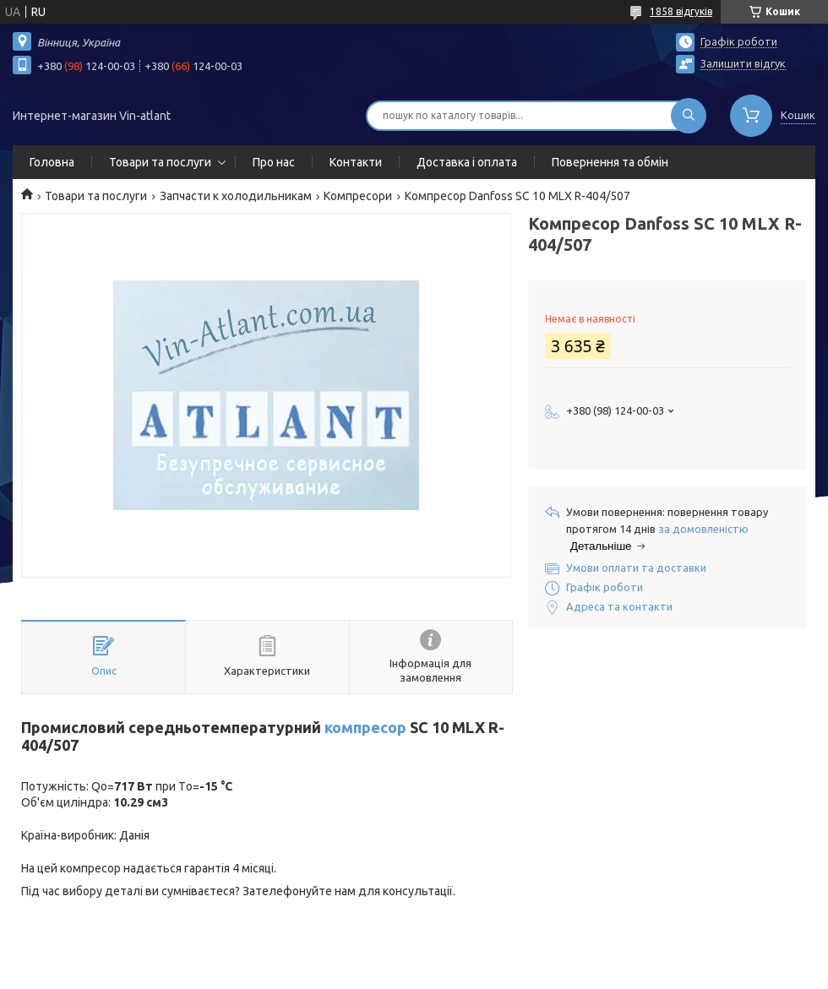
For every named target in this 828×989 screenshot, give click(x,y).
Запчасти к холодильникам (236, 196)
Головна (52, 162)
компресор (365, 727)
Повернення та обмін (610, 162)
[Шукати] (688, 115)
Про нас (274, 162)
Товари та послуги (160, 162)
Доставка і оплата (467, 162)
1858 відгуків (681, 11)
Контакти (356, 162)
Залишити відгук (743, 63)
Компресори (358, 196)
